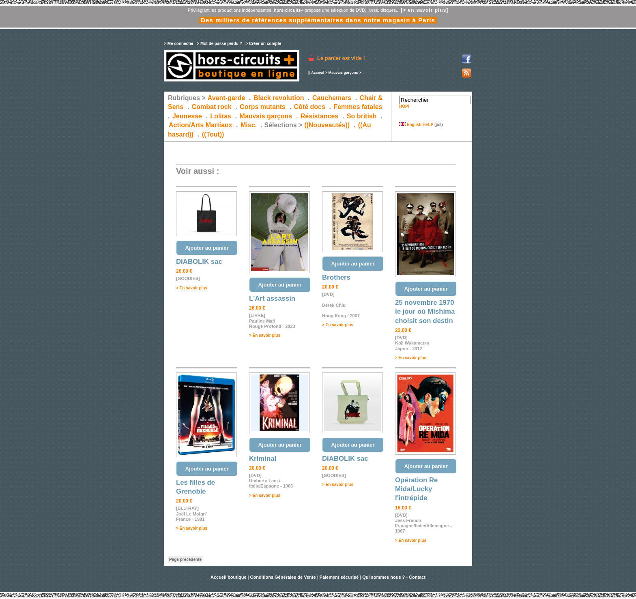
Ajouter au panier (207, 248)
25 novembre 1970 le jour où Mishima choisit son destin (425, 312)
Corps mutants (263, 106)
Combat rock (212, 106)
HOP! (404, 106)
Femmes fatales (357, 106)
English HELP (416, 124)
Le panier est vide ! (341, 58)
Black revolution (279, 97)
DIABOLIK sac (199, 261)
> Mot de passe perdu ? (219, 43)
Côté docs (309, 106)
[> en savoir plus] (424, 10)
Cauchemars (331, 97)
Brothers (336, 277)
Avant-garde (226, 97)
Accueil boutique (229, 577)
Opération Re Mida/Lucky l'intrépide (416, 489)
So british (362, 116)
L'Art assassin (272, 298)
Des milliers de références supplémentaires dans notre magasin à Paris (318, 20)
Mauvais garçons (343, 73)
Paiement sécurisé (339, 577)
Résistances (319, 116)
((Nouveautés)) (327, 125)
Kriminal (262, 458)
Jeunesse (187, 116)
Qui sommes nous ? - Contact (393, 577)
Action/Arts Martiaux (200, 125)
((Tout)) (213, 134)
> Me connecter (178, 43)
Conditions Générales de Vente (283, 577)
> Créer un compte (263, 43)
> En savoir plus (191, 288)
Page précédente (185, 559)
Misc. (249, 125)
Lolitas (220, 116)
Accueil (317, 73)
